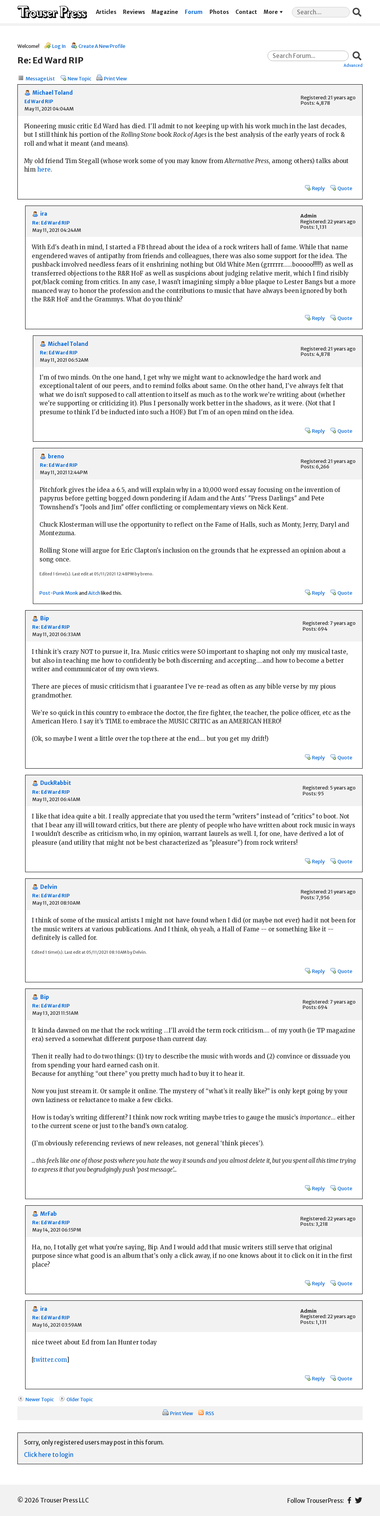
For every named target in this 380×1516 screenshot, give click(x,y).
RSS (210, 1413)
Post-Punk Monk (58, 593)
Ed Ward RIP (38, 101)
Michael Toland (52, 93)
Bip (44, 618)
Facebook (349, 1500)
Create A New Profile (101, 46)
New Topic (79, 78)
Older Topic (79, 1399)
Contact (246, 12)
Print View (115, 78)
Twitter (358, 1500)
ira (43, 214)
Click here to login (48, 1454)
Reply (318, 188)
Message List (40, 78)
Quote (344, 188)
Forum (194, 12)
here (44, 169)
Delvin (48, 887)
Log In (59, 46)
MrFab (48, 1214)
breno (56, 456)
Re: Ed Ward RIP (51, 223)
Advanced (353, 65)
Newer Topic (40, 1399)
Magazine (165, 12)
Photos (219, 12)
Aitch (94, 593)
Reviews (134, 12)
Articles (106, 12)
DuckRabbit (55, 783)
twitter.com (49, 1359)
